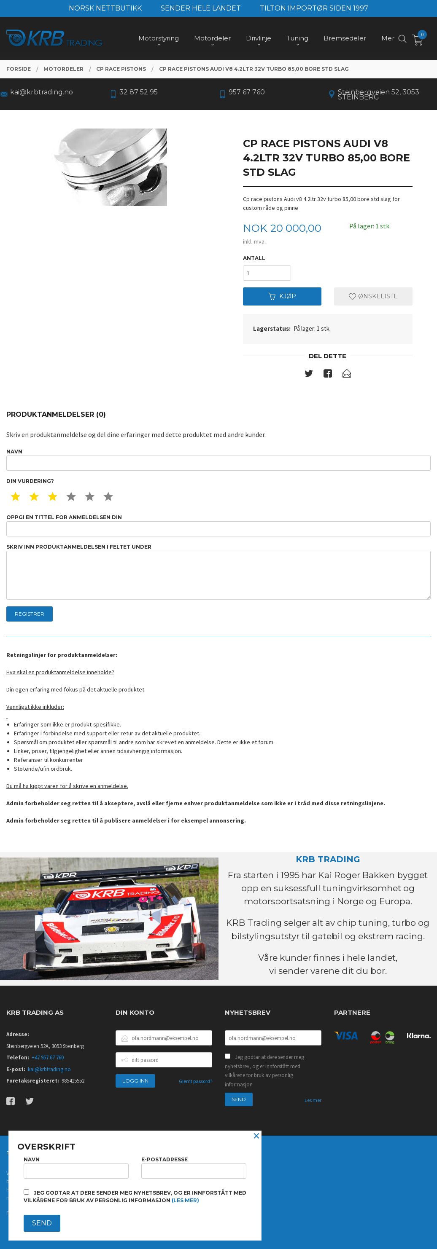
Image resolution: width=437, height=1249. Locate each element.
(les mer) (185, 1200)
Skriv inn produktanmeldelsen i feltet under (218, 572)
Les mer (313, 1100)
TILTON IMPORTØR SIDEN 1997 (314, 8)
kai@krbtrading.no (49, 1069)
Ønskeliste (373, 296)
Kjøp (282, 296)
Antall (254, 258)
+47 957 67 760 (48, 1057)
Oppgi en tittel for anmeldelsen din (218, 525)
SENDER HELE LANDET (201, 8)
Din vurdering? (30, 481)
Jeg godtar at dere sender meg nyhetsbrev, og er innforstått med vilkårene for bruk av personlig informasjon (264, 1070)
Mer (387, 38)
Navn (218, 459)
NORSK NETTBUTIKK (105, 8)
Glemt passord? (195, 1081)
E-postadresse (193, 1167)
